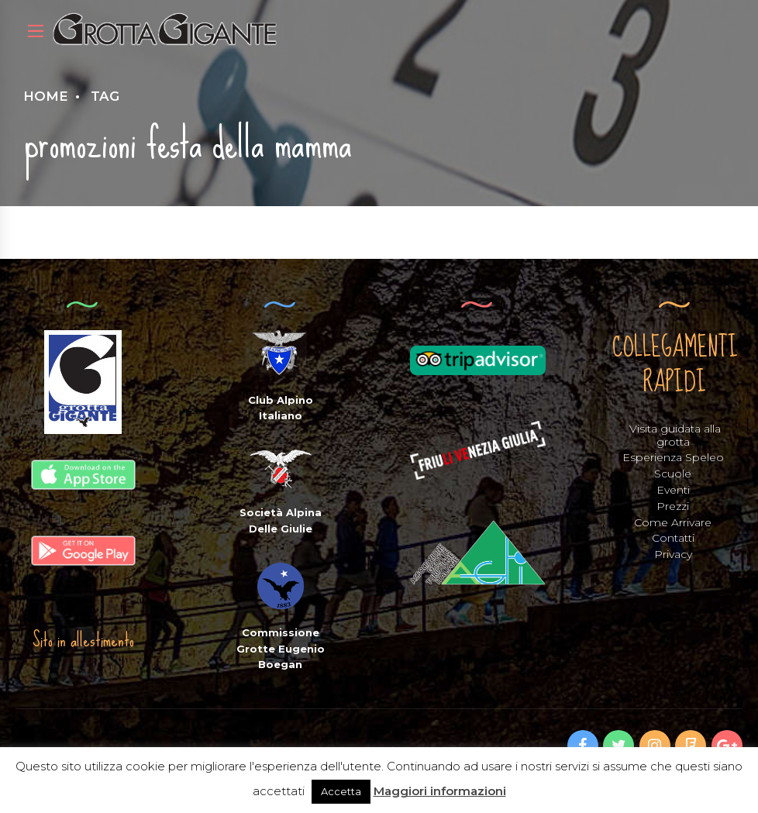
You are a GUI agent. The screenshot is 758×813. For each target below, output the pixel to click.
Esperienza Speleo (673, 457)
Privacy (673, 554)
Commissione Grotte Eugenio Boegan (280, 648)
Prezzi (672, 506)
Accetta (341, 791)
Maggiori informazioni (440, 791)
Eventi (673, 490)
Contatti (673, 538)
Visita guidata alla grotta (675, 435)
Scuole (672, 474)
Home (45, 96)
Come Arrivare (672, 522)
